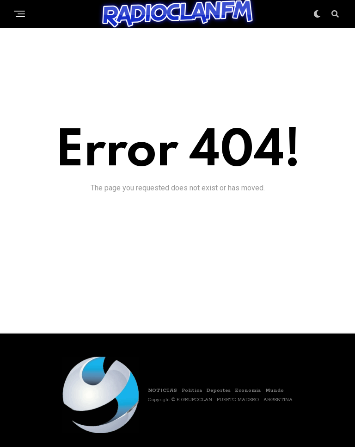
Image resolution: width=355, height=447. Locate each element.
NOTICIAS (162, 390)
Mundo (274, 390)
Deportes (219, 390)
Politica (192, 390)
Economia (248, 390)
